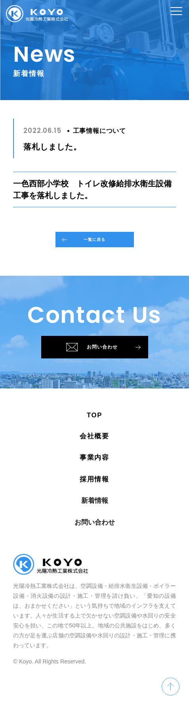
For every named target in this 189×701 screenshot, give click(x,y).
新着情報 (94, 521)
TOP (94, 436)
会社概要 (94, 457)
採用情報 (94, 500)
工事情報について (99, 130)
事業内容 (94, 478)
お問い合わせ (104, 362)
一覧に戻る (82, 244)
